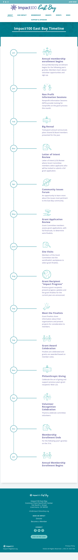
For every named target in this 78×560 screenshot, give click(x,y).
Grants (48, 22)
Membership (36, 22)
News (68, 22)
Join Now (73, 2)
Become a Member (39, 529)
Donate (39, 526)
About (10, 22)
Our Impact (22, 22)
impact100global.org (10, 556)
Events (58, 22)
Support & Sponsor (39, 27)
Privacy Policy (70, 553)
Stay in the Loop (39, 544)
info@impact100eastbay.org (39, 519)
